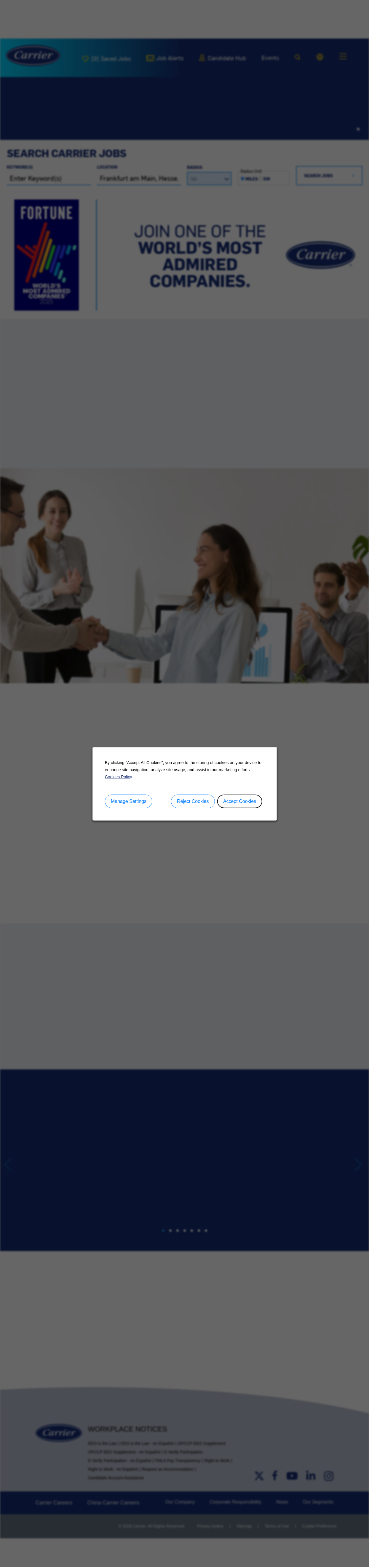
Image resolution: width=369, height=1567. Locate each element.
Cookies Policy (118, 776)
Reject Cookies (193, 801)
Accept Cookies (239, 801)
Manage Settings (128, 801)
